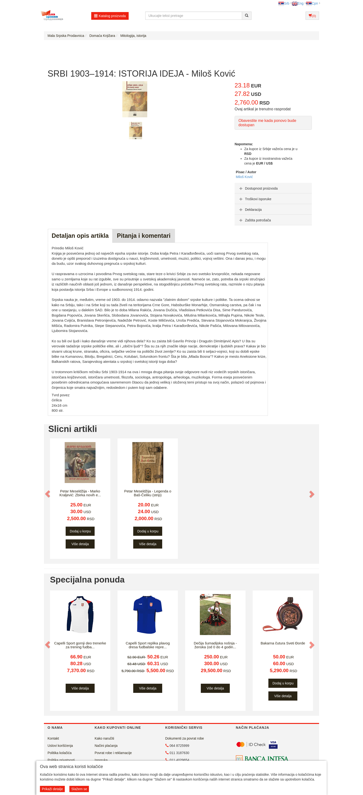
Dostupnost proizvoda (258, 188)
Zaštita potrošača (254, 220)
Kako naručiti (104, 738)
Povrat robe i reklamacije (113, 753)
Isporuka (101, 760)
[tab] (273, 188)
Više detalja (80, 544)
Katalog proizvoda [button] (110, 16)
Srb (283, 3)
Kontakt (53, 738)
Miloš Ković (244, 177)
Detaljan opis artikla (80, 235)
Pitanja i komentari (143, 235)
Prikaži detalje (52, 789)
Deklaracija (250, 210)
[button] (48, 494)
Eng (298, 3)
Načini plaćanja (106, 746)
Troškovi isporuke (254, 199)
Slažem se (79, 789)
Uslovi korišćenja (60, 746)
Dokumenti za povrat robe (184, 738)
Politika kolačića (60, 753)
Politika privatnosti (61, 760)
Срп (312, 3)
